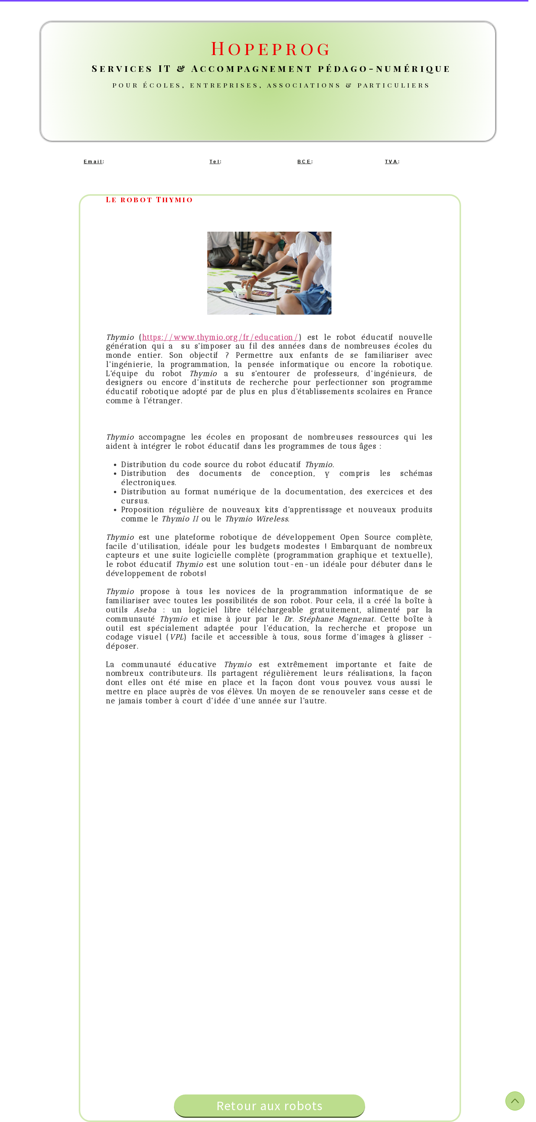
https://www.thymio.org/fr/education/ (220, 337)
